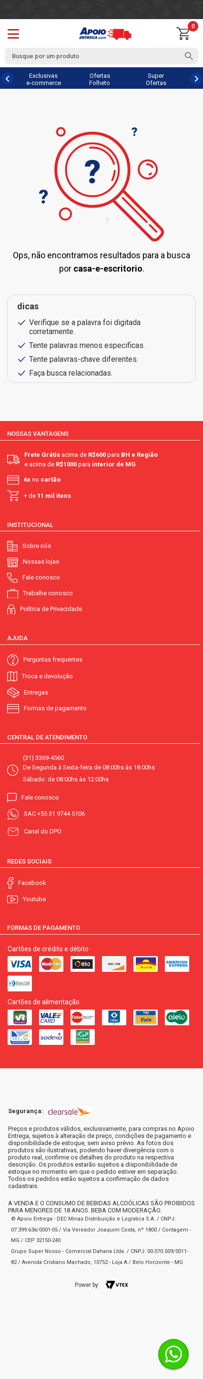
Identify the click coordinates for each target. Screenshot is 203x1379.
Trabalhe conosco (48, 593)
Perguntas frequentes (52, 659)
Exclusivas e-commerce (43, 79)
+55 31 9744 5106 (61, 813)
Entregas (36, 692)
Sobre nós (36, 545)
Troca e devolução (47, 676)
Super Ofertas (156, 79)
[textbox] (101, 56)
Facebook (32, 882)
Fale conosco (41, 577)
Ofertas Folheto (99, 79)
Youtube (34, 899)
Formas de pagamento (55, 708)
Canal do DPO (42, 831)
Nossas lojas (41, 561)
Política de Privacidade (51, 608)
